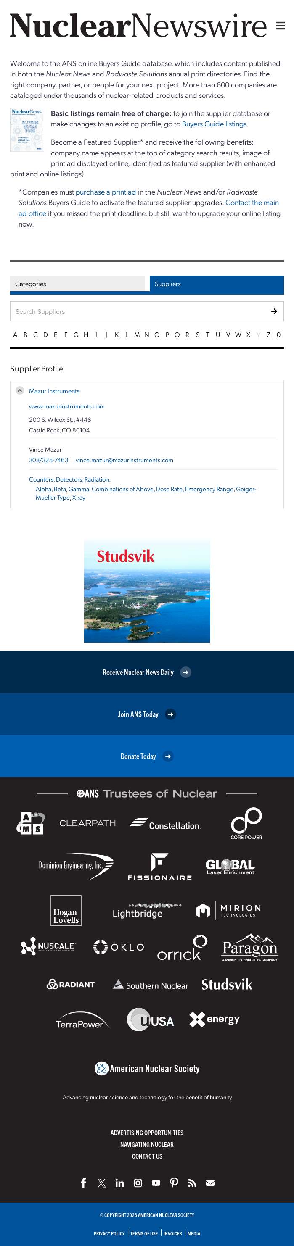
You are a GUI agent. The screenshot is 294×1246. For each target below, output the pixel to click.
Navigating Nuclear (147, 1144)
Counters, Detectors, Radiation (69, 479)
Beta (60, 489)
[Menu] (279, 26)
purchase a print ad (106, 191)
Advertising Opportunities (147, 1132)
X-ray (78, 497)
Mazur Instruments (54, 390)
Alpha (43, 489)
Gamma (79, 489)
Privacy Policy (109, 1233)
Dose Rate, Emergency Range (194, 489)
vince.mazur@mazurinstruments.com (124, 460)
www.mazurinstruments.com (67, 406)
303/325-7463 (48, 460)
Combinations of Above (123, 489)
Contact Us (147, 1156)
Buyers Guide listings (214, 123)
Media (194, 1233)
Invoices (173, 1233)
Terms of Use (144, 1233)
